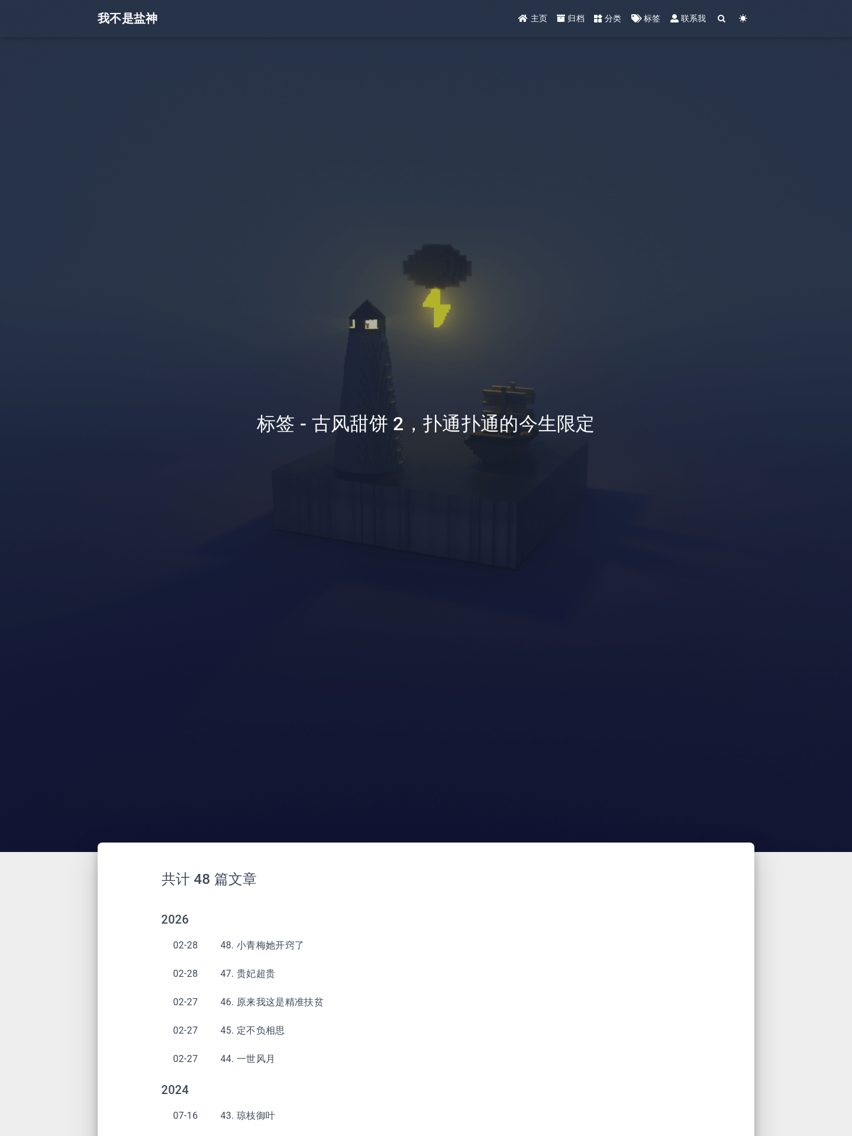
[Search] (722, 19)
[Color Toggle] (743, 19)
